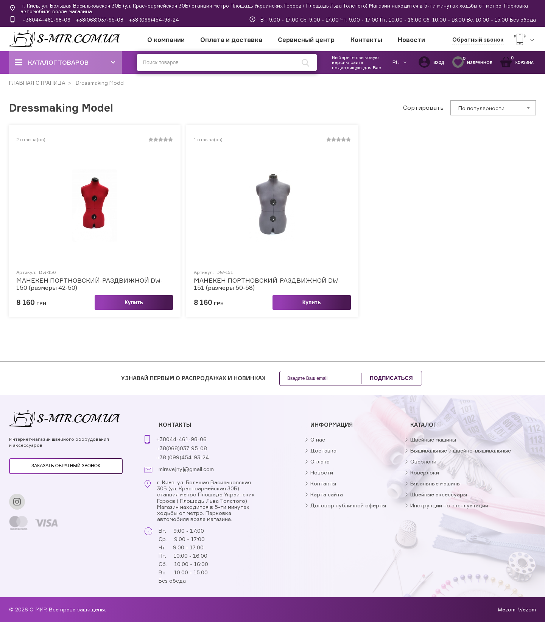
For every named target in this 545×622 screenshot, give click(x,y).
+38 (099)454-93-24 (154, 20)
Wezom (527, 609)
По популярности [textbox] (481, 108)
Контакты (366, 40)
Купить (134, 302)
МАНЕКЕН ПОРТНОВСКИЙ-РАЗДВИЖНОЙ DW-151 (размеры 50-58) (267, 284)
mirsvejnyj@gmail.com (186, 469)
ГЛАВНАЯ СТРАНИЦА (37, 82)
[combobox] (493, 107)
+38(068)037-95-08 (99, 20)
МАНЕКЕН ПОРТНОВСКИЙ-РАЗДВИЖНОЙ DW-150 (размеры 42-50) (89, 284)
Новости (411, 40)
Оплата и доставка (231, 40)
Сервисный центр (306, 40)
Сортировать (423, 107)
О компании (166, 40)
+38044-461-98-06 (46, 20)
